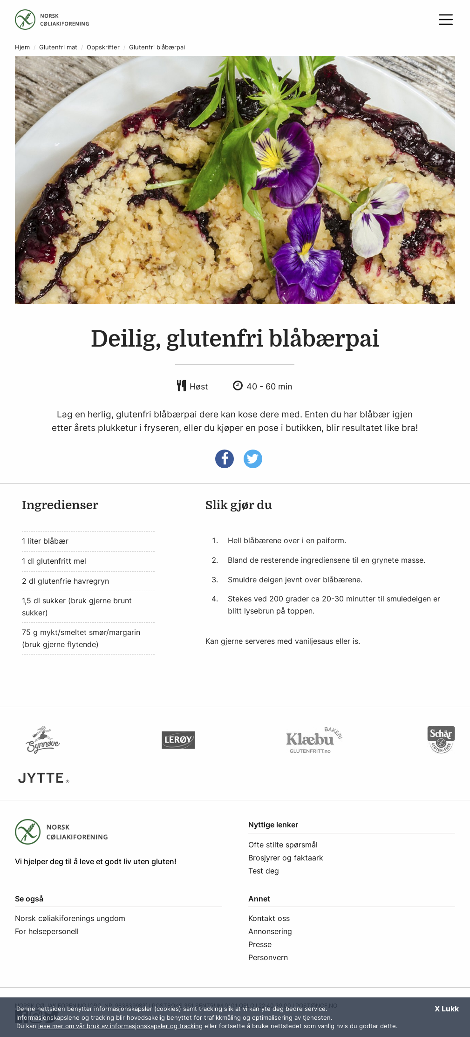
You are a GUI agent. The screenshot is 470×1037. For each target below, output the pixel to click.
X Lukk (447, 1008)
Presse (260, 944)
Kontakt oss (269, 918)
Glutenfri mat (58, 47)
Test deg (263, 870)
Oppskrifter (103, 47)
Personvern (268, 957)
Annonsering (270, 931)
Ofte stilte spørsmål (283, 844)
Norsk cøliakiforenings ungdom (70, 918)
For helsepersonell (47, 931)
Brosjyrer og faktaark (285, 857)
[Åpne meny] (445, 19)
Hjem (22, 47)
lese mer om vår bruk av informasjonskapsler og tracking (120, 1026)
